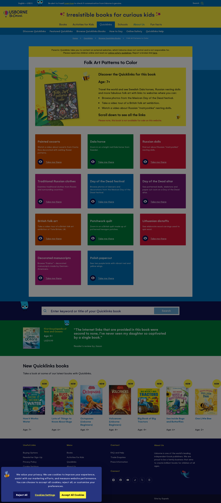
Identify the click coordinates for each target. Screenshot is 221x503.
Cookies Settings (45, 494)
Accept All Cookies (73, 494)
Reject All (21, 494)
